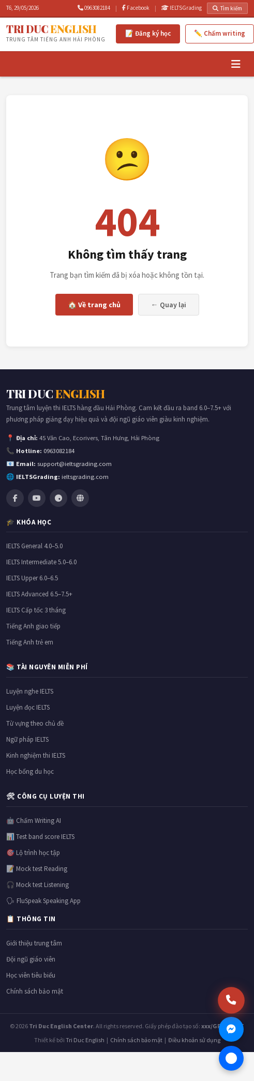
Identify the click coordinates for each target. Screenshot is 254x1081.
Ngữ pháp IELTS (27, 739)
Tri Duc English (85, 1040)
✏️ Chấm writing (219, 33)
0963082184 (94, 7)
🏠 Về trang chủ (94, 304)
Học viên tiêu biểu (30, 975)
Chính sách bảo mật (34, 991)
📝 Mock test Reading (36, 868)
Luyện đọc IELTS (28, 707)
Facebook (136, 7)
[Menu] (236, 64)
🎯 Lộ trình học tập (33, 852)
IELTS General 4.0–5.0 (34, 546)
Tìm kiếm (227, 8)
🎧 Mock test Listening (37, 884)
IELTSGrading (181, 7)
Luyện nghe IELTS (29, 691)
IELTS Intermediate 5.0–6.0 (41, 562)
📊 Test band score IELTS (40, 836)
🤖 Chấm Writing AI (33, 820)
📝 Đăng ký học (148, 33)
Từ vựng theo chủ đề (35, 723)
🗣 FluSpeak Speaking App (43, 900)
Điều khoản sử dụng (194, 1040)
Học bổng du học (30, 771)
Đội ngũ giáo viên (30, 959)
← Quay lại (168, 304)
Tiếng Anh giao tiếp (33, 626)
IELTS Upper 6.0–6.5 (32, 578)
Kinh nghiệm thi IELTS (35, 755)
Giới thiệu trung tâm (34, 943)
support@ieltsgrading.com (74, 464)
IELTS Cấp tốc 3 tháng (36, 610)
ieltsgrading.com (85, 477)
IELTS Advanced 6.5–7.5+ (39, 594)
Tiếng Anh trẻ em (29, 642)
